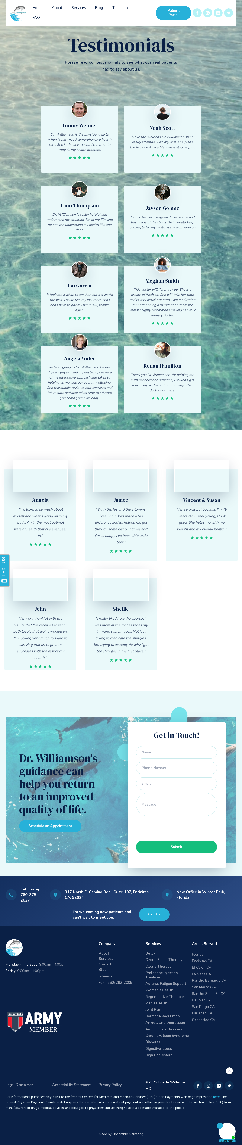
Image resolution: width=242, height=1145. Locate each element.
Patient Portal (174, 12)
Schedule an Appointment (50, 826)
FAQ (36, 17)
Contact (105, 964)
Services (78, 7)
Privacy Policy (110, 1085)
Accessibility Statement (71, 1085)
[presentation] (168, 827)
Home (37, 7)
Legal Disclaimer (19, 1085)
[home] (18, 12)
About (57, 7)
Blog (99, 7)
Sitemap (105, 976)
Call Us (154, 914)
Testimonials (122, 7)
